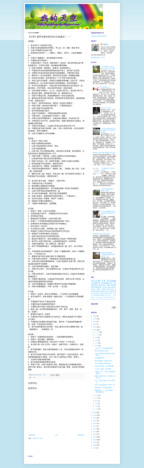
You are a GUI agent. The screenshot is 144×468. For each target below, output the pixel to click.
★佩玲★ (105, 44)
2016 (95, 423)
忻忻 (106, 291)
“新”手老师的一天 (104, 87)
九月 (96, 340)
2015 (95, 426)
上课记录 (105, 287)
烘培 (105, 297)
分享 (34, 377)
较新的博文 (32, 435)
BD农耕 (102, 291)
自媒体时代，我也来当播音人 (103, 387)
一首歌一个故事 (100, 289)
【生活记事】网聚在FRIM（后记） (107, 189)
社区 (102, 297)
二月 (96, 406)
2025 (95, 319)
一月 (96, 409)
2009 (95, 442)
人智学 (108, 289)
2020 (95, 412)
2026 (95, 316)
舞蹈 (97, 291)
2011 (95, 437)
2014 (95, 429)
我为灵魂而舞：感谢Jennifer (103, 361)
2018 (95, 418)
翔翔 (94, 291)
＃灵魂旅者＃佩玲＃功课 (109, 299)
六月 (96, 395)
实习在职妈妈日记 (105, 283)
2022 (95, 327)
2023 (95, 324)
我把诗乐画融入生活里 (101, 351)
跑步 (111, 293)
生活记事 (95, 281)
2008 (95, 445)
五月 (96, 398)
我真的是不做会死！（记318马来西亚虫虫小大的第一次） (108, 254)
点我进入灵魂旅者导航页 (98, 36)
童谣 (101, 293)
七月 (96, 346)
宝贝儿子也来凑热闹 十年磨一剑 (104, 385)
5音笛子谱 (106, 293)
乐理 (95, 295)
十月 (96, 337)
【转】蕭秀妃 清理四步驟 (102, 363)
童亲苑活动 (109, 297)
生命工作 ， (108, 295)
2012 (95, 434)
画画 (112, 287)
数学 (99, 297)
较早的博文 (81, 435)
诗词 (113, 297)
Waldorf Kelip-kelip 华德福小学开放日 (104, 152)
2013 (95, 431)
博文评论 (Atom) (38, 438)
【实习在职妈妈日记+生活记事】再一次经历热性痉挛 (108, 130)
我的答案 (94, 285)
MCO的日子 (96, 293)
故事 (109, 287)
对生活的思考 (96, 287)
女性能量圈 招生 (99, 358)
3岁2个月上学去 (106, 108)
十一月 (97, 335)
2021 (95, 330)
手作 (97, 297)
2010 (95, 440)
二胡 (114, 283)
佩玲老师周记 (101, 295)
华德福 (113, 285)
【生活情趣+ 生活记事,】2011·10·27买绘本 (108, 67)
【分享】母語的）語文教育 (102, 369)
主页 (56, 435)
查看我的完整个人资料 (98, 57)
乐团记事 (111, 291)
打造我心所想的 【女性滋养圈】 (104, 366)
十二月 (97, 332)
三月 (96, 403)
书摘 (108, 285)
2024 (95, 321)
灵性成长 (102, 285)
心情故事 (94, 283)
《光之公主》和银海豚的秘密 (103, 348)
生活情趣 (111, 281)
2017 (95, 420)
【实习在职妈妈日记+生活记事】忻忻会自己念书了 (108, 213)
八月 (96, 343)
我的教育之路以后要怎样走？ (102, 234)
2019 (95, 415)
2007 (95, 448)
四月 (96, 401)
